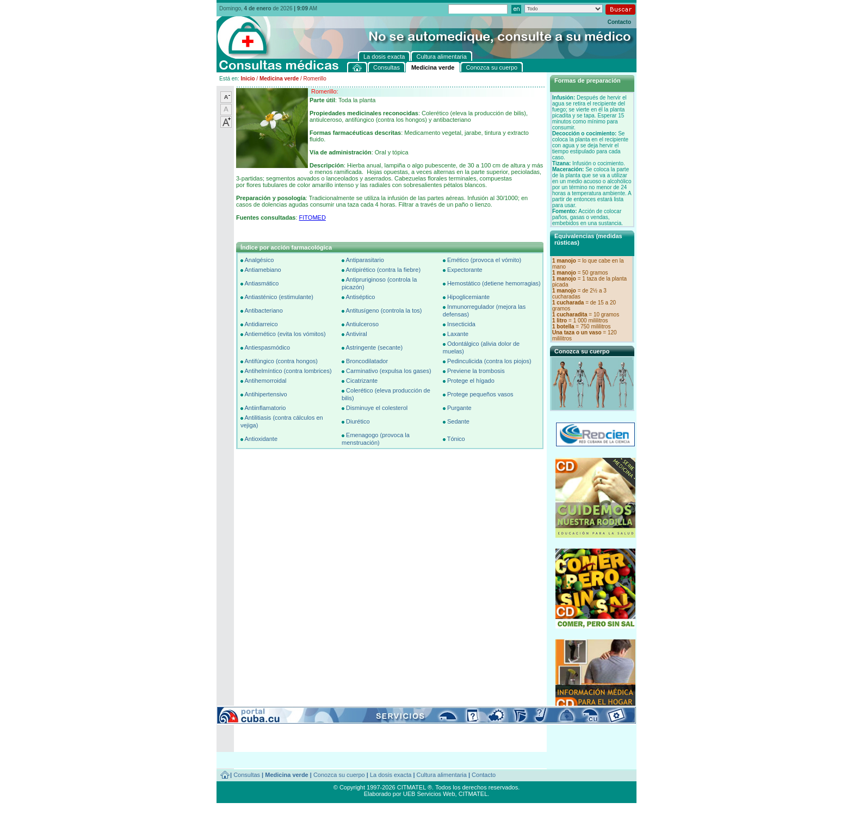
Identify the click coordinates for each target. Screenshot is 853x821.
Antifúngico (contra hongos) (281, 361)
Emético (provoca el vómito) (484, 260)
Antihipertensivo (265, 394)
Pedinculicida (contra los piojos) (489, 361)
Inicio (247, 79)
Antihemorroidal (265, 380)
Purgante (459, 408)
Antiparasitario (364, 260)
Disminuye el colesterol (376, 408)
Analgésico (259, 260)
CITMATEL (473, 794)
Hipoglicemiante (468, 297)
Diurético (357, 421)
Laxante (457, 334)
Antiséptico (360, 297)
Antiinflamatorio (265, 408)
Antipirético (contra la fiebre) (383, 269)
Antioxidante (260, 439)
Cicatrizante (362, 380)
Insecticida (461, 324)
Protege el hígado (471, 380)
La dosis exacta (390, 775)
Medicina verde (279, 79)
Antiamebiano (262, 269)
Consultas (246, 775)
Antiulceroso (362, 324)
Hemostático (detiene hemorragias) (494, 283)
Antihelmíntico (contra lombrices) (287, 371)
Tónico (456, 439)
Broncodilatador (367, 361)
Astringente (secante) (374, 347)
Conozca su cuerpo (339, 775)
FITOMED (312, 217)
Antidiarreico (260, 324)
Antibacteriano (263, 310)
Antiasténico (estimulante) (278, 297)
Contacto (619, 22)
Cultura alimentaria (442, 775)
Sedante (458, 421)
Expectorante (465, 269)
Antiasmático (261, 283)
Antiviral (356, 334)
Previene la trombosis (476, 371)
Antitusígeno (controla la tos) (383, 310)
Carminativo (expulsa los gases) (388, 371)
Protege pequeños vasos (480, 394)
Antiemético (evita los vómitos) (284, 334)
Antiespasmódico (267, 347)
